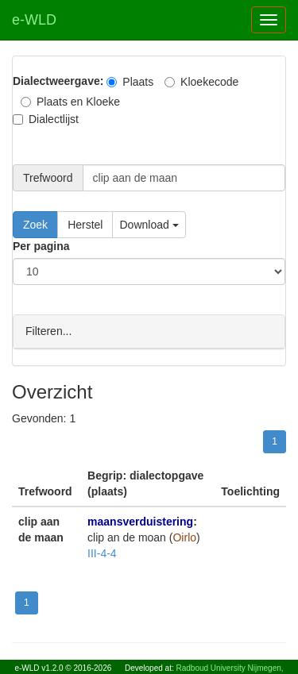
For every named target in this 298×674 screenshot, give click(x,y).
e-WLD (34, 20)
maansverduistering (140, 520)
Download (148, 224)
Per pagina (41, 246)
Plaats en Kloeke (70, 101)
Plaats (129, 81)
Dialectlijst (46, 119)
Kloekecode (201, 81)
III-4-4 (102, 552)
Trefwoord (48, 177)
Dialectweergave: (58, 81)
